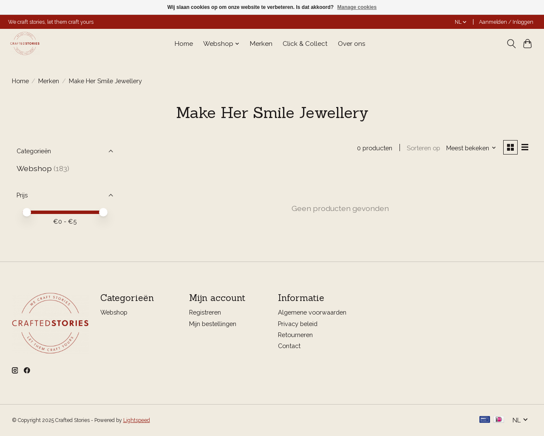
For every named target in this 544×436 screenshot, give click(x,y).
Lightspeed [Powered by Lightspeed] (136, 420)
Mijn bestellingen (212, 323)
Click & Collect (305, 44)
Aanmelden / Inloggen (506, 22)
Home (184, 44)
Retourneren (295, 334)
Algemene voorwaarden (312, 312)
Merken (261, 44)
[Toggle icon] (511, 43)
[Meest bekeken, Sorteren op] (471, 148)
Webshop (34, 168)
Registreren (205, 312)
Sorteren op (423, 148)
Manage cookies (357, 7)
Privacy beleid (297, 323)
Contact (289, 345)
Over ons (352, 44)
